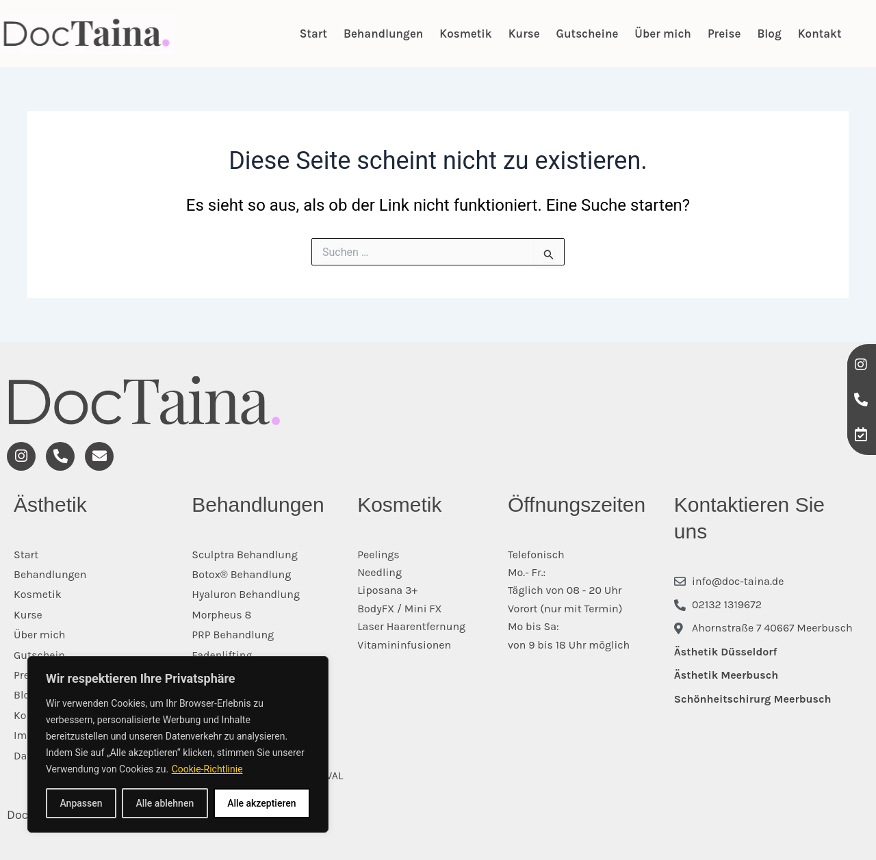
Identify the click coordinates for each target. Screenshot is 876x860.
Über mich (662, 33)
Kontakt (820, 33)
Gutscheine (587, 33)
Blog (769, 33)
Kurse (524, 33)
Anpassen (81, 803)
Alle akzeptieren (261, 803)
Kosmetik (465, 33)
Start (313, 33)
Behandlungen (383, 33)
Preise (724, 33)
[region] (177, 744)
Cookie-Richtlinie (207, 769)
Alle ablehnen (165, 803)
